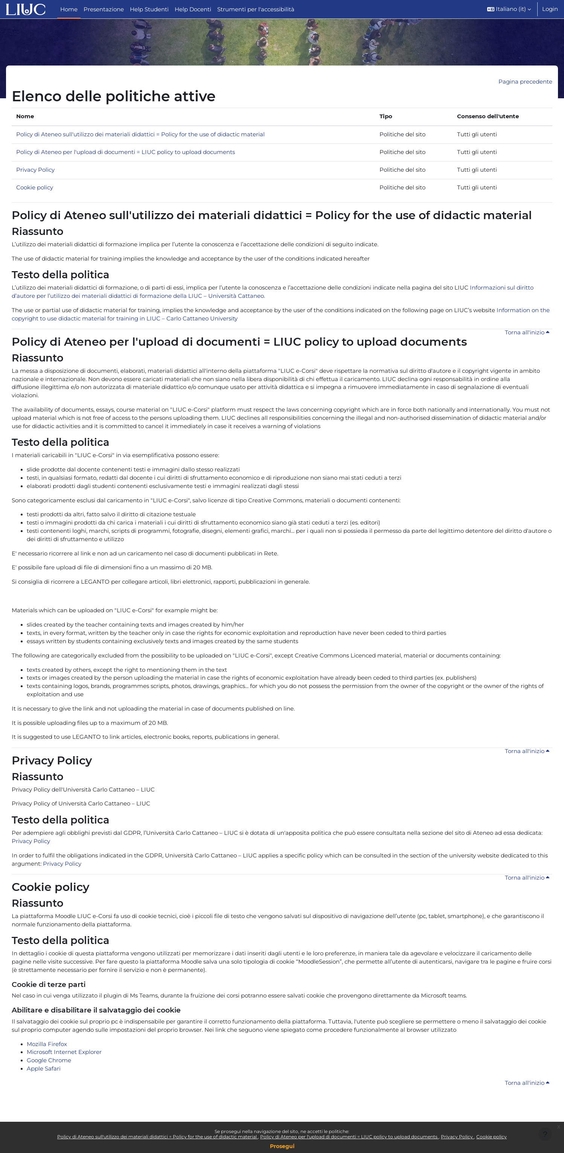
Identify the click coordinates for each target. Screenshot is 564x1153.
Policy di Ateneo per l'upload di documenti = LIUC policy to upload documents (349, 1136)
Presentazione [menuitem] (104, 9)
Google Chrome (49, 1082)
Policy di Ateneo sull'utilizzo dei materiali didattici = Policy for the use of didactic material (157, 1136)
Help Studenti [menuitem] (149, 9)
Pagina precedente (525, 81)
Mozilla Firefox (47, 1065)
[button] (509, 9)
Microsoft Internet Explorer (64, 1074)
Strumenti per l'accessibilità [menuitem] (255, 9)
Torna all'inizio (527, 337)
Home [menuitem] (69, 9)
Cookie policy (491, 1136)
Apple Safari (44, 1091)
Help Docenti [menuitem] (193, 9)
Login (550, 8)
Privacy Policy (457, 1136)
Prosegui (282, 1146)
